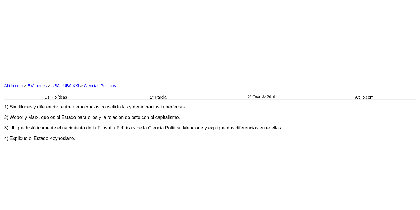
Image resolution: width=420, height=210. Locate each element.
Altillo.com (13, 85)
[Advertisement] (70, 40)
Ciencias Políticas (100, 85)
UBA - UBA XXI (65, 85)
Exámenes (37, 85)
